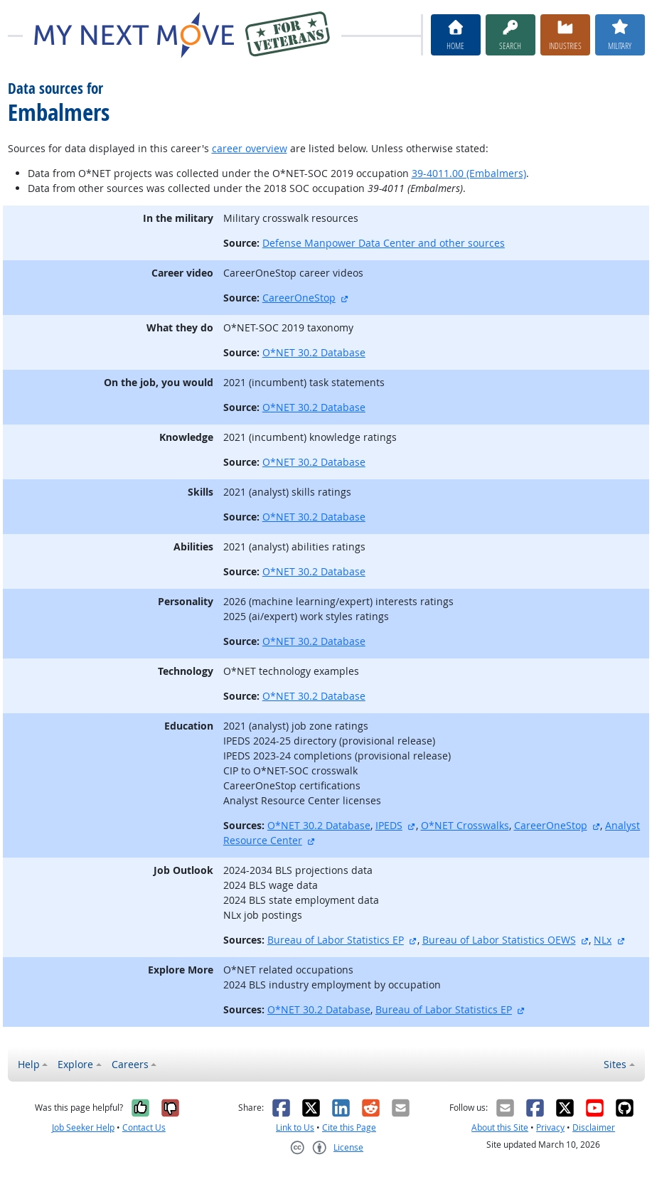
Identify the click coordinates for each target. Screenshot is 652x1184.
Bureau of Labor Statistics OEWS (499, 939)
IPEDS (388, 825)
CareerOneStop (299, 297)
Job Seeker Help (83, 1127)
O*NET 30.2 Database (313, 352)
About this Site (499, 1127)
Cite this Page (349, 1127)
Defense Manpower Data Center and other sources (383, 243)
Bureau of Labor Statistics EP (335, 939)
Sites (615, 1064)
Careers (130, 1064)
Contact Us (144, 1127)
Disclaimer (593, 1127)
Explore (75, 1064)
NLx (602, 939)
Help (29, 1064)
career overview (249, 148)
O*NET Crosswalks (465, 825)
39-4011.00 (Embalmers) (469, 173)
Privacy (550, 1127)
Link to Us (295, 1127)
